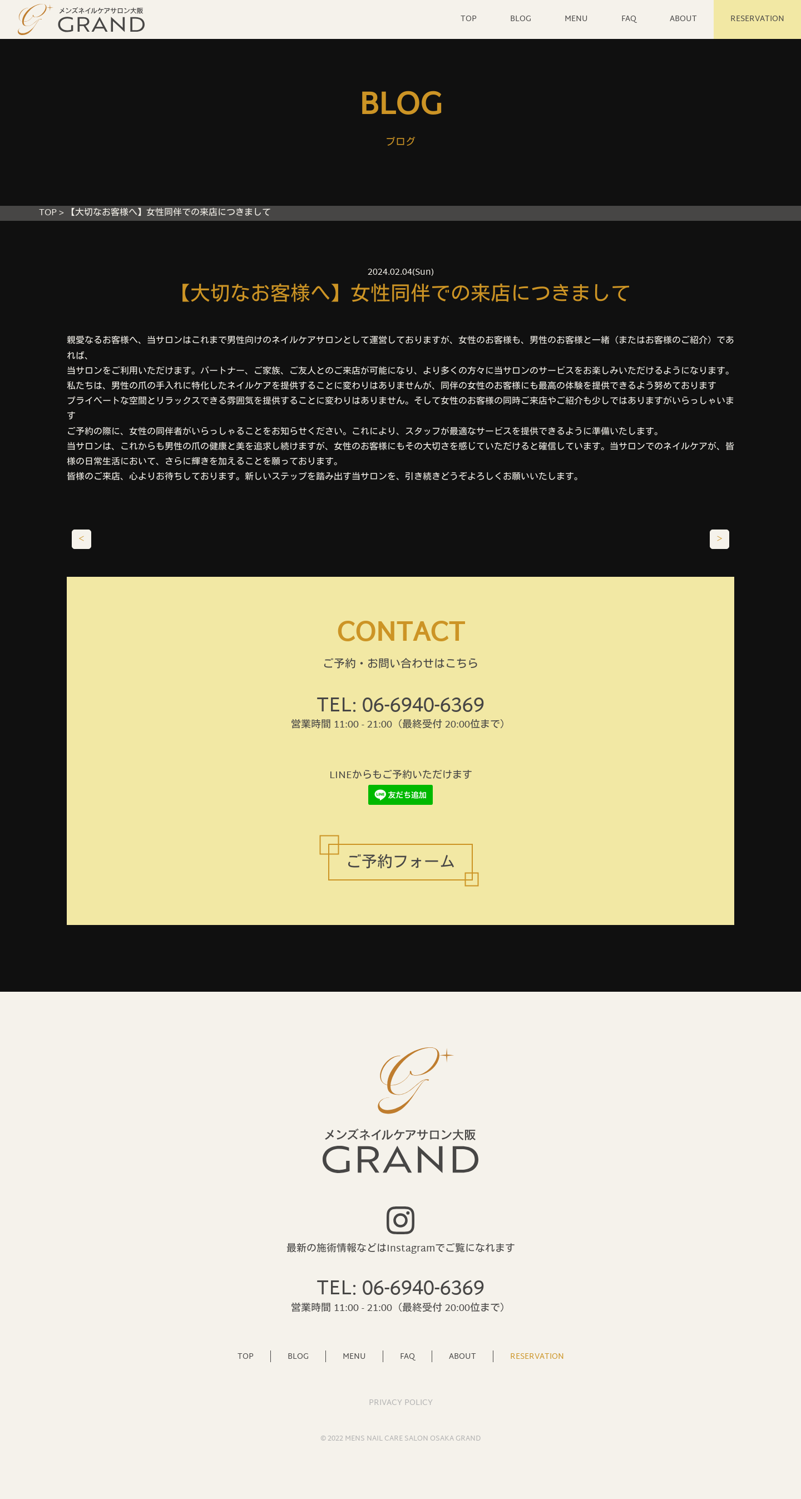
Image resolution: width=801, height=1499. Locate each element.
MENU (576, 19)
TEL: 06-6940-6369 (400, 707)
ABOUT (683, 19)
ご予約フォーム (400, 863)
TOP (469, 19)
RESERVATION (757, 19)
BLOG (520, 19)
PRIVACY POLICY (401, 1403)
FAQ (628, 19)
